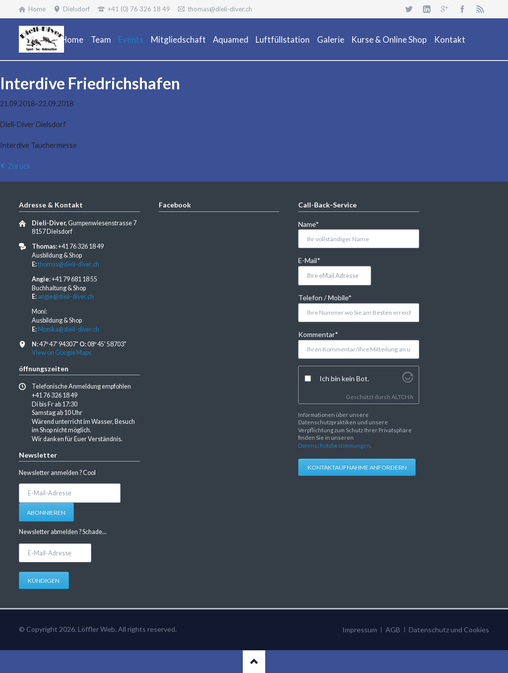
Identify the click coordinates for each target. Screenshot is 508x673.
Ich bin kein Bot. (344, 378)
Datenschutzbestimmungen (334, 445)
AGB (392, 629)
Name (314, 223)
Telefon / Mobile (325, 297)
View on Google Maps (61, 352)
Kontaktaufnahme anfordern (357, 467)
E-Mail (314, 260)
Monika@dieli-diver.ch (68, 329)
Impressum (359, 629)
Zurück (19, 166)
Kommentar (318, 333)
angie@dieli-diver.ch (66, 296)
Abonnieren (46, 512)
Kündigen (44, 580)
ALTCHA (402, 397)
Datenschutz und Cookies (449, 629)
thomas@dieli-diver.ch (68, 264)
